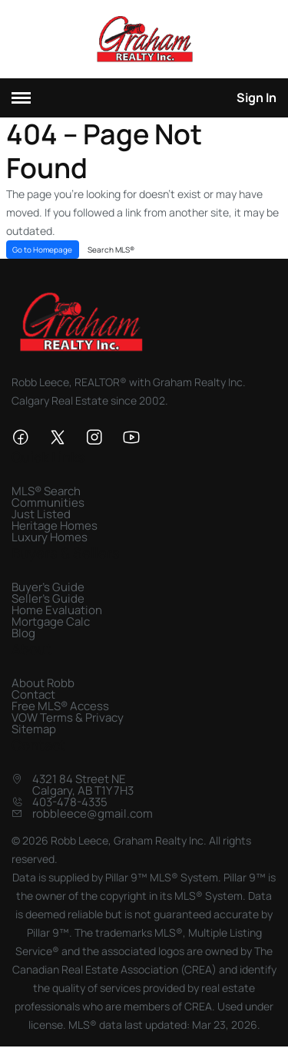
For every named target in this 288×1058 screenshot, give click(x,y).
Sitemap (34, 729)
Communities (48, 502)
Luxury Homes (50, 537)
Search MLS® (111, 249)
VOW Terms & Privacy (68, 717)
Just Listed (41, 514)
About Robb (43, 683)
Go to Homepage (42, 249)
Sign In (256, 97)
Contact (33, 694)
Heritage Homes (55, 525)
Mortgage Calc (51, 621)
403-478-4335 (70, 802)
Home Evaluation (57, 610)
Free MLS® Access (60, 706)
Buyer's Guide (48, 587)
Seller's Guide (48, 598)
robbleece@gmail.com (92, 813)
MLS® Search (46, 491)
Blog (23, 633)
